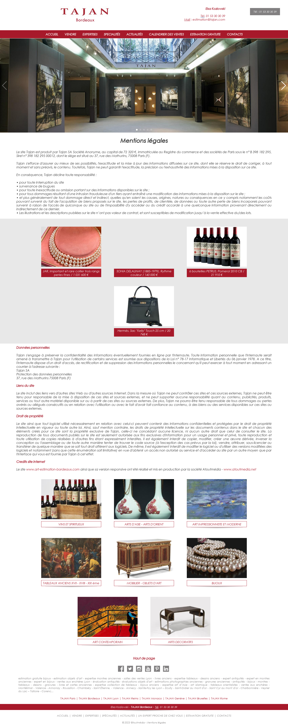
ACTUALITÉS (134, 34)
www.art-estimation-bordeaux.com (53, 469)
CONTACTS (235, 34)
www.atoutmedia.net (240, 469)
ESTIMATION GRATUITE (205, 34)
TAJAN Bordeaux (89, 698)
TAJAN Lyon (111, 698)
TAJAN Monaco (152, 698)
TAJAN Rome (219, 698)
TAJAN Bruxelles (198, 698)
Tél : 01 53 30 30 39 (265, 11)
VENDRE (70, 34)
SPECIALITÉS (112, 34)
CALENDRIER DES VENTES (166, 34)
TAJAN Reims (130, 698)
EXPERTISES (90, 34)
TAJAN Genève (175, 698)
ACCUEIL (52, 34)
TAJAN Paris (67, 698)
